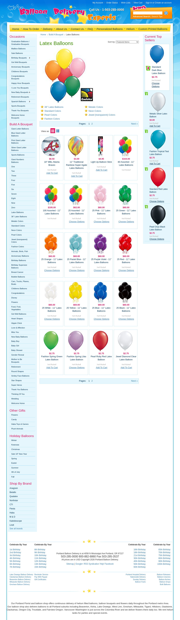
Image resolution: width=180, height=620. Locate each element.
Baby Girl (15, 346)
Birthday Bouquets (20, 58)
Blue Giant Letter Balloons (18, 134)
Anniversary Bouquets (20, 67)
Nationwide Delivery (138, 577)
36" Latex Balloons (19, 217)
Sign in (149, 3)
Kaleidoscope (16, 521)
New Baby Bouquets (20, 92)
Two (13, 171)
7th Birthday (15, 567)
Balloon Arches (164, 579)
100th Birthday (163, 564)
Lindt (12, 525)
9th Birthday (39, 552)
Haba (12, 513)
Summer (14, 468)
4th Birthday (15, 558)
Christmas (15, 449)
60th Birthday (140, 567)
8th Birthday (39, 549)
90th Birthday (164, 561)
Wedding (15, 399)
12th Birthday (40, 561)
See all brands (16, 528)
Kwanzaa (15, 445)
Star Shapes (16, 380)
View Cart (138, 3)
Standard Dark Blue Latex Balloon (158, 70)
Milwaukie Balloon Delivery (20, 582)
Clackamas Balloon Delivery (20, 577)
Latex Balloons (17, 212)
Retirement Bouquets (20, 97)
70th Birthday (164, 552)
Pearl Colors (16, 235)
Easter (14, 463)
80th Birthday (164, 558)
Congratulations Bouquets (17, 77)
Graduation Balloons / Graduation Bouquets (20, 42)
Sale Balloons (17, 53)
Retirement (16, 367)
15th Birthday (40, 567)
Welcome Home (18, 403)
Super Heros (16, 385)
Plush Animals (17, 429)
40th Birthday (140, 561)
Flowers (14, 302)
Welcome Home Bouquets (18, 116)
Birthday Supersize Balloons (19, 266)
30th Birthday (140, 558)
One (13, 167)
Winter (14, 440)
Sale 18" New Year (19, 454)
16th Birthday (140, 549)
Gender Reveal (17, 355)
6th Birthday (15, 564)
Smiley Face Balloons (20, 376)
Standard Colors (18, 226)
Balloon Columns (163, 577)
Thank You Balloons (19, 389)
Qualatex (14, 496)
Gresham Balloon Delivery (20, 584)
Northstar (14, 500)
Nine (13, 203)
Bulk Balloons (165, 584)
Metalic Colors (17, 221)
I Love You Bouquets (20, 88)
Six (12, 189)
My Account (98, 3)
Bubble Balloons (18, 277)
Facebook (109, 564)
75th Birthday (164, 555)
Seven (14, 194)
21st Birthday (140, 555)
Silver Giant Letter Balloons (18, 148)
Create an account (163, 3)
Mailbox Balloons (18, 49)
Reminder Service (41, 574)
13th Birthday (40, 564)
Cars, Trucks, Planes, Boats (20, 282)
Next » (134, 123)
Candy (14, 419)
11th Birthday (40, 558)
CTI (11, 504)
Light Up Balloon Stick (101, 162)
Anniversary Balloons (20, 256)
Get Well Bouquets (19, 62)
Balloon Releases (163, 574)
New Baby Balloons (19, 337)
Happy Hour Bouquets (20, 83)
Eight (13, 198)
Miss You (15, 332)
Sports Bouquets (18, 106)
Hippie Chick (16, 323)
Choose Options (77, 221)
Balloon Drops (165, 582)
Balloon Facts (140, 582)
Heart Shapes (17, 319)
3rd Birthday (15, 555)
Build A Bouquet (56, 34)
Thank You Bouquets (20, 110)
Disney (14, 298)
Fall (12, 477)
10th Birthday (40, 555)
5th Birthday (15, 561)
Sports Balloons (17, 155)
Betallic (13, 492)
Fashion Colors (17, 247)
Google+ (79, 564)
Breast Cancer (17, 272)
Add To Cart (52, 173)
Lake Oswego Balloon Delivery (21, 574)
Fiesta (12, 508)
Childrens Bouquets (19, 71)
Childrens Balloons (19, 288)
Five (13, 185)
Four (13, 180)
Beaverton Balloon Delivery (20, 579)
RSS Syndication (91, 564)
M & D (12, 517)
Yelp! (102, 564)
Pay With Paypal (40, 577)
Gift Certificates (40, 579)
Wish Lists (125, 3)
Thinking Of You (18, 394)
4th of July (15, 472)
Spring (14, 458)
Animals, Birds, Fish (19, 251)
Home (43, 34)
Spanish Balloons (20, 101)
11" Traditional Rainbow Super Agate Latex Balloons (76, 165)
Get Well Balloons (18, 314)
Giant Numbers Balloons (17, 160)
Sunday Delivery (139, 579)
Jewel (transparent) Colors (19, 240)
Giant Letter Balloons (20, 129)
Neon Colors (16, 230)
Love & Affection (18, 328)
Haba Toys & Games (20, 424)
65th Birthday (164, 549)
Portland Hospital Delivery (136, 574)
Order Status (112, 3)
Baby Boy (15, 341)
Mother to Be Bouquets (16, 360)
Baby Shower (16, 350)
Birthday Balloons (18, 260)
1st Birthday (15, 549)
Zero (13, 207)
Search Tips (157, 16)
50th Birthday (140, 564)
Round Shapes (17, 371)
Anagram (14, 488)
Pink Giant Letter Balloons (18, 141)
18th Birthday (140, 552)
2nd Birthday (15, 552)
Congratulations (17, 293)
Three (13, 176)
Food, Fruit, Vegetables (16, 308)
